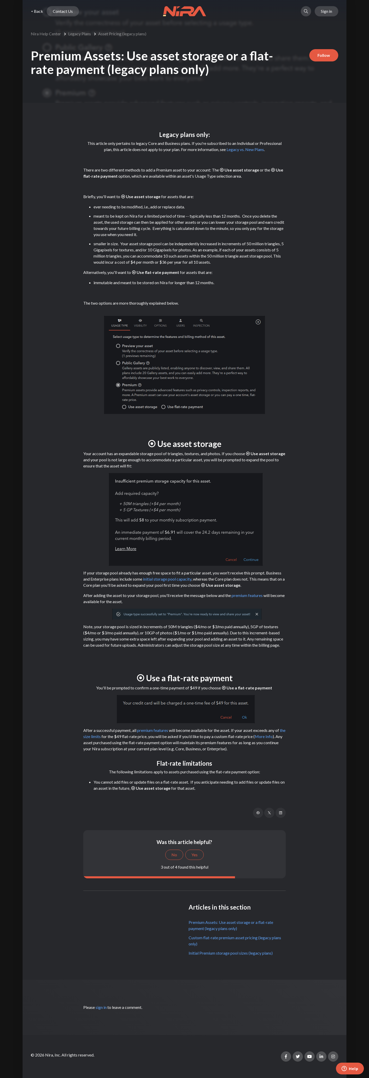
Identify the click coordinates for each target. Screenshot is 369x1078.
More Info (264, 736)
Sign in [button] (326, 11)
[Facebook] (258, 813)
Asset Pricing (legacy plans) (122, 33)
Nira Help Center (46, 33)
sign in (101, 1007)
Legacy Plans (79, 33)
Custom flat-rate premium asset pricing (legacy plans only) (235, 940)
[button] (306, 11)
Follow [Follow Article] (323, 55)
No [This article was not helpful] (174, 854)
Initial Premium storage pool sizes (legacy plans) (231, 953)
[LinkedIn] (280, 813)
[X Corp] (269, 813)
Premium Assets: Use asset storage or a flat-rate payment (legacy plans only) (231, 925)
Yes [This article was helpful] (194, 854)
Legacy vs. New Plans (245, 149)
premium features (247, 595)
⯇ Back (37, 11)
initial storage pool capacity (167, 579)
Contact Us (63, 11)
